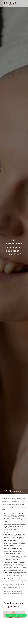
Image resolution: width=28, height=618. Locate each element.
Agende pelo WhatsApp (16, 615)
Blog (10, 490)
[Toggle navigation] (22, 3)
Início (5, 490)
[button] (1, 309)
